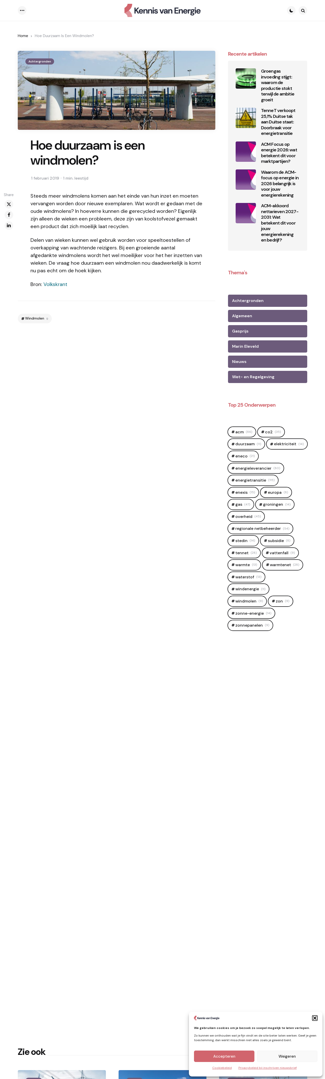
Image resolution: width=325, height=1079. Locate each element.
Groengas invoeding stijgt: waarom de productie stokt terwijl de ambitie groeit (278, 85)
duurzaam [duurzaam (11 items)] (248, 444)
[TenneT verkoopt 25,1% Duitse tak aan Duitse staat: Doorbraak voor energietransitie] (246, 118)
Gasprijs (240, 331)
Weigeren (287, 1056)
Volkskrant (55, 284)
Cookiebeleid (222, 1068)
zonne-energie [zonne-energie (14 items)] (253, 613)
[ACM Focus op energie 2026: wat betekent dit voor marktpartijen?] (246, 151)
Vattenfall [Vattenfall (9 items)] (282, 553)
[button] (314, 1018)
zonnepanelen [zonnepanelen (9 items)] (252, 625)
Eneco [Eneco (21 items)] (245, 456)
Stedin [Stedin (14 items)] (245, 540)
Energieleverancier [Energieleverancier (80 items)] (257, 468)
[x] (9, 204)
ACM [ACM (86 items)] (243, 432)
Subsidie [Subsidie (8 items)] (279, 540)
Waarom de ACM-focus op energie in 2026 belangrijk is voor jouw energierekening (280, 183)
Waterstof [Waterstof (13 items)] (248, 577)
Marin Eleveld (245, 346)
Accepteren (224, 1056)
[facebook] (9, 215)
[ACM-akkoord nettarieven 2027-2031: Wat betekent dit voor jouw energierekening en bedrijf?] (246, 213)
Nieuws (239, 361)
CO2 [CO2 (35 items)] (273, 432)
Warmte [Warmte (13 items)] (246, 564)
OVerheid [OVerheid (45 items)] (248, 516)
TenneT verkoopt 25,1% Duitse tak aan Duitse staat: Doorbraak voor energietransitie (278, 122)
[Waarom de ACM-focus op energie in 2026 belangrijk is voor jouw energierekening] (246, 179)
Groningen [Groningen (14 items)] (276, 504)
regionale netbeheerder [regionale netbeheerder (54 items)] (262, 528)
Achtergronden (39, 61)
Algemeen (242, 316)
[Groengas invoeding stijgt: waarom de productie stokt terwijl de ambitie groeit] (246, 78)
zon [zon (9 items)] (282, 601)
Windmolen (36, 318)
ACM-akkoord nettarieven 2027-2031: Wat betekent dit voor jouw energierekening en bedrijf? (279, 223)
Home (23, 35)
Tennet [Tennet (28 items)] (246, 553)
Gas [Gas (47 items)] (242, 504)
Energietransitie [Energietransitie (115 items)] (254, 480)
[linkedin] (9, 225)
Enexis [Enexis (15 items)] (245, 492)
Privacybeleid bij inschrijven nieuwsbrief (267, 1068)
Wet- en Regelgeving (253, 376)
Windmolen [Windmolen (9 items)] (249, 601)
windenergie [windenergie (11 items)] (250, 589)
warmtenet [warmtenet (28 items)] (284, 564)
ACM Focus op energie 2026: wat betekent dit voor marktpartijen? (279, 152)
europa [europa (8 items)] (278, 492)
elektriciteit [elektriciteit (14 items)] (289, 444)
